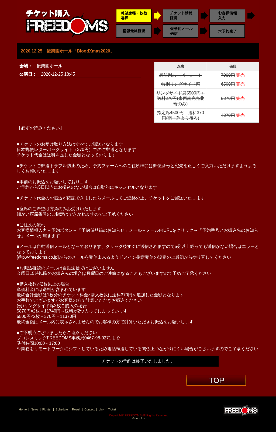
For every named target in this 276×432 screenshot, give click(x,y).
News (34, 409)
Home (23, 409)
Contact (89, 409)
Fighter (46, 409)
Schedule (62, 409)
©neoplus (138, 418)
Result (76, 409)
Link (101, 409)
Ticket (112, 409)
